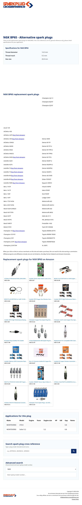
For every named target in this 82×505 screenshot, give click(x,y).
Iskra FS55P (46, 190)
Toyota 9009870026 (48, 242)
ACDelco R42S (8, 150)
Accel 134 (7, 128)
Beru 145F (7, 194)
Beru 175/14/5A (9, 201)
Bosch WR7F (8, 223)
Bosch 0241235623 (10, 209)
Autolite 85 (7, 179)
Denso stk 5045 (47, 175)
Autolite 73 (7, 168)
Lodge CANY (46, 198)
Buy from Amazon (19, 135)
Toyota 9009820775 (48, 238)
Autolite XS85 (8, 183)
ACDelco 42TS (8, 135)
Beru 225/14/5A (9, 205)
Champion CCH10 (9, 234)
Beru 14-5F (7, 187)
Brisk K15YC (7, 227)
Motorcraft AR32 (47, 212)
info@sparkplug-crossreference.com (69, 497)
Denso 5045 (46, 139)
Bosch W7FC (8, 220)
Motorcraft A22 (47, 201)
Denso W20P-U (47, 161)
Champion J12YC (9, 242)
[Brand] (41, 469)
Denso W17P (46, 142)
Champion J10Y (9, 238)
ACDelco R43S (8, 157)
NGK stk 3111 (46, 216)
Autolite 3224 (8, 161)
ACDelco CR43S (9, 142)
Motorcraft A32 (47, 209)
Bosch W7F (7, 216)
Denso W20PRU (47, 168)
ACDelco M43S (8, 146)
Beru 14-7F (7, 190)
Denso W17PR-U (47, 150)
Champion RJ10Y (47, 102)
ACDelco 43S (8, 139)
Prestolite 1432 (47, 223)
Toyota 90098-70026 (48, 234)
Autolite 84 (7, 175)
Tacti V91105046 (47, 227)
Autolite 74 (7, 172)
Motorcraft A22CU (48, 205)
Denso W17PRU (47, 153)
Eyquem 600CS (47, 183)
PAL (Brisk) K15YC (48, 220)
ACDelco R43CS (9, 153)
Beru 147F (7, 198)
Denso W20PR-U (47, 164)
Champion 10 (8, 231)
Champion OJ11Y (47, 98)
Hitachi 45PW (46, 187)
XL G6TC (44, 245)
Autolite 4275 (8, 164)
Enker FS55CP (46, 179)
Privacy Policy (75, 499)
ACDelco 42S (8, 131)
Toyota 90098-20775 (48, 231)
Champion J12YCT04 (10, 245)
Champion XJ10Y (47, 105)
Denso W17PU (46, 157)
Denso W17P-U (47, 146)
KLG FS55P (45, 194)
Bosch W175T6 (8, 212)
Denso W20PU (46, 172)
